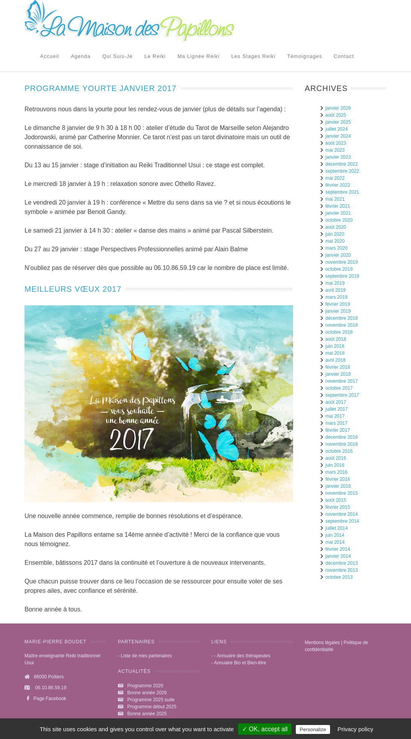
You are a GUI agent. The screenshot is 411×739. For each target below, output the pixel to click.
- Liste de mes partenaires (145, 655)
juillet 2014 (336, 528)
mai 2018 (334, 353)
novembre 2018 (341, 325)
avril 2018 (335, 360)
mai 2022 (334, 178)
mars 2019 (336, 297)
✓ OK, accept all (265, 729)
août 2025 (335, 115)
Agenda (81, 56)
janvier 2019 (338, 311)
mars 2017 (336, 423)
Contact (344, 56)
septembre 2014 (342, 521)
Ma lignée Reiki (198, 56)
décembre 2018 (341, 318)
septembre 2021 (342, 192)
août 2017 (335, 402)
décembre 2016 (341, 437)
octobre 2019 (339, 269)
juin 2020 (334, 234)
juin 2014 (334, 535)
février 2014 (337, 549)
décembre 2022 (341, 164)
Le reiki (155, 56)
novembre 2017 (341, 381)
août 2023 (335, 143)
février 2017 (337, 430)
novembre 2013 (341, 570)
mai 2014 (334, 542)
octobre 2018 (339, 332)
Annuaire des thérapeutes (243, 655)
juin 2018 (334, 346)
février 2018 (337, 367)
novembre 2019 (341, 262)
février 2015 (337, 507)
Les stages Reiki (253, 56)
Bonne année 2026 (147, 692)
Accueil (49, 56)
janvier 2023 (338, 157)
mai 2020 (334, 241)
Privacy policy (355, 729)
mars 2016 (336, 472)
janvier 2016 (338, 486)
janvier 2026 (338, 108)
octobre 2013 (339, 577)
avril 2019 (335, 290)
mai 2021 (334, 199)
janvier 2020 (338, 255)
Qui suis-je (117, 56)
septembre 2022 (342, 171)
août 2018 (335, 339)
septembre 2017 (342, 395)
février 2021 (337, 206)
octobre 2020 (339, 220)
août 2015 (335, 500)
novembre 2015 (341, 493)
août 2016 (335, 458)
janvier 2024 (338, 136)
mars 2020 (336, 248)
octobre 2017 (339, 388)
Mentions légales (322, 642)
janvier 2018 (338, 374)
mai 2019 (334, 283)
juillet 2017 (336, 409)
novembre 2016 (341, 444)
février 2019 (337, 304)
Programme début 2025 (151, 706)
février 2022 (337, 185)
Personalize (313, 729)
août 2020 (335, 227)
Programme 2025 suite (150, 699)
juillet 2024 (336, 129)
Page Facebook (45, 698)
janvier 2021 (338, 213)
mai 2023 (334, 150)
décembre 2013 (341, 563)
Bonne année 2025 (147, 713)
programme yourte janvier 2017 (101, 88)
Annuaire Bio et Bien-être (240, 662)
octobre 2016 (339, 451)
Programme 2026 (145, 685)
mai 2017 (334, 416)
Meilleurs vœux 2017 (73, 289)
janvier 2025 (338, 122)
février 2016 (337, 479)
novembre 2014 (341, 514)
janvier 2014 (338, 556)
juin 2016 (334, 465)
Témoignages (304, 56)
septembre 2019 (342, 276)
